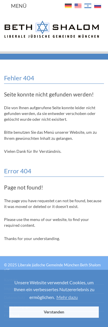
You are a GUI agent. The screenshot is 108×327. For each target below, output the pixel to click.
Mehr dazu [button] (67, 297)
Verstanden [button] (54, 311)
